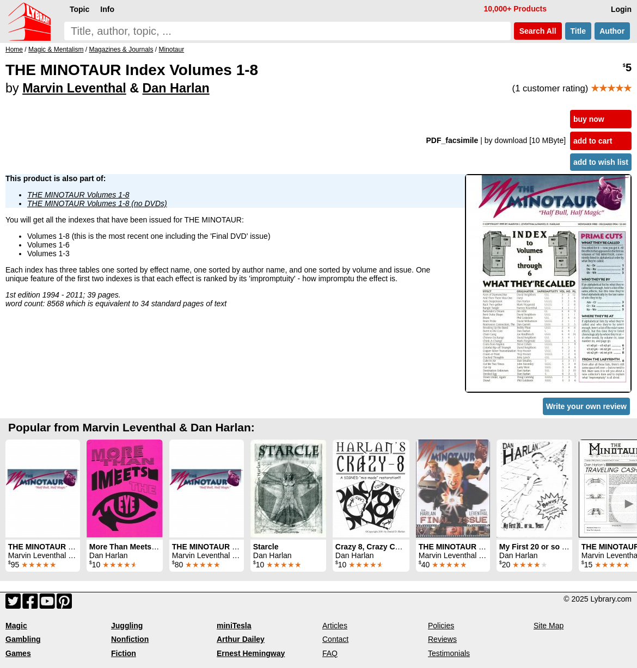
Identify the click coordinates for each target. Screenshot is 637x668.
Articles (334, 625)
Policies (441, 625)
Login (621, 9)
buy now (588, 119)
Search (538, 31)
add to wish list (600, 162)
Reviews (442, 639)
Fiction (123, 653)
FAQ (330, 653)
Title (578, 31)
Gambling (23, 639)
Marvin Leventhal (74, 88)
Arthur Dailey (241, 639)
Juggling (127, 625)
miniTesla (234, 625)
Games (18, 653)
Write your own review (586, 406)
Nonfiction (130, 639)
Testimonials (449, 653)
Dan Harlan (176, 88)
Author (612, 31)
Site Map (549, 625)
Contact (335, 639)
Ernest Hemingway (251, 653)
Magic (16, 625)
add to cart (592, 141)
